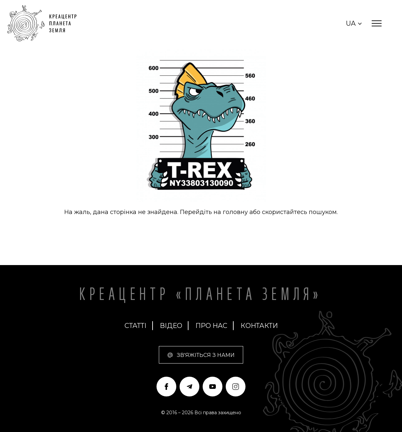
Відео (171, 326)
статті (136, 326)
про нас (211, 326)
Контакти (259, 326)
